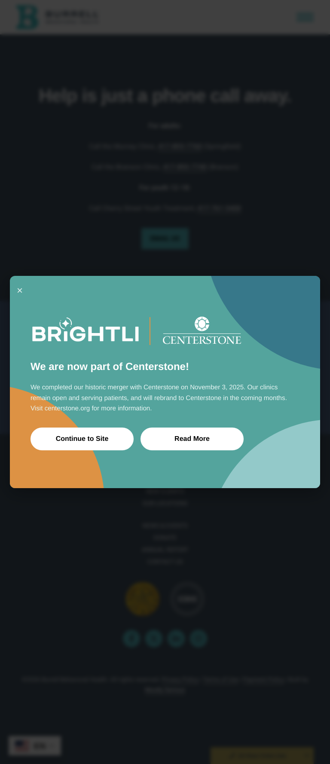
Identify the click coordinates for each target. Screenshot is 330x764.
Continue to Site (82, 439)
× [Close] (20, 290)
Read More (192, 439)
